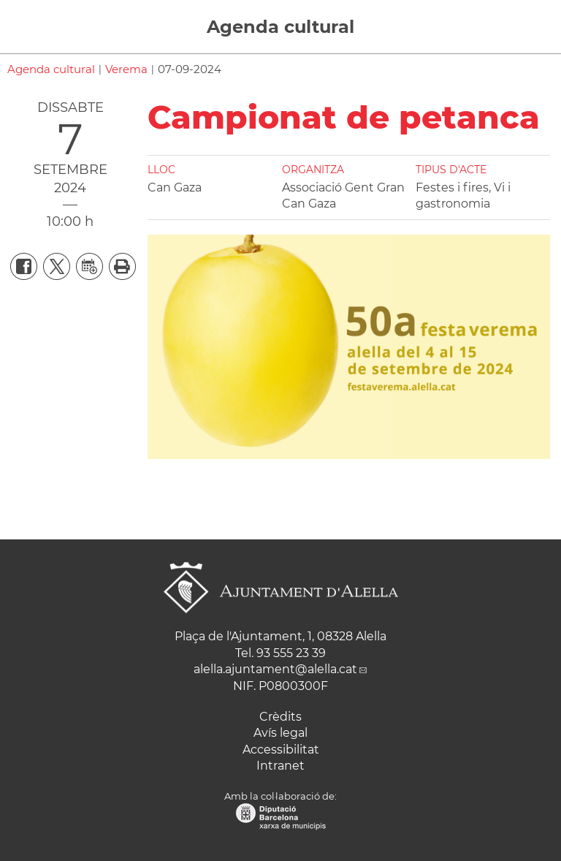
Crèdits (280, 717)
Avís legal (280, 733)
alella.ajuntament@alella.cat (275, 669)
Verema (126, 69)
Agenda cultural (280, 26)
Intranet (280, 766)
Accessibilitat (281, 749)
